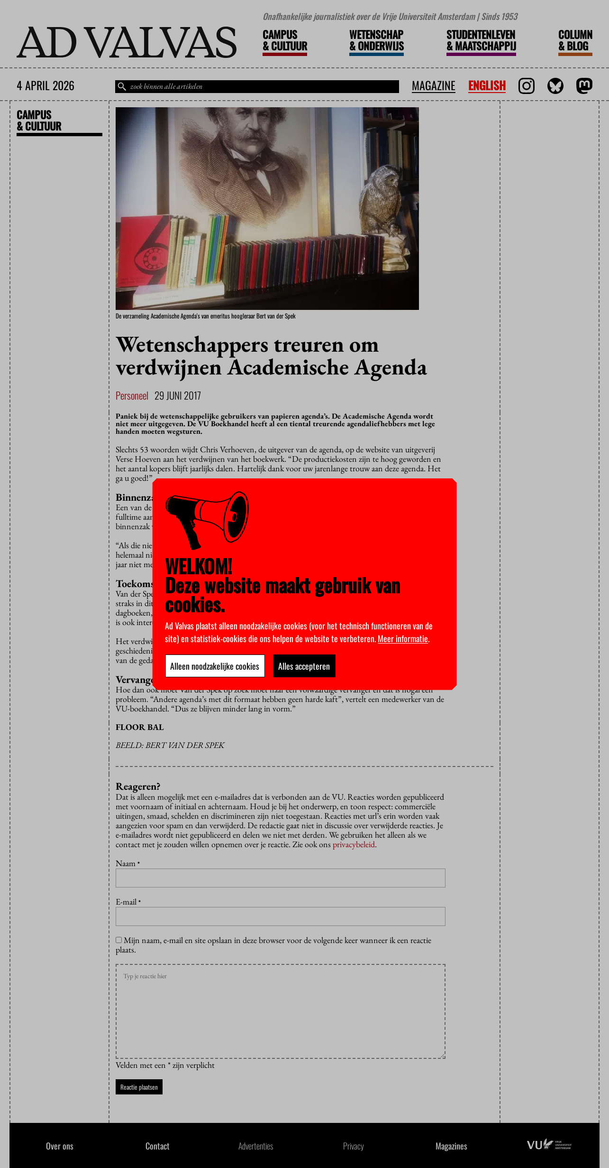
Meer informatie (403, 638)
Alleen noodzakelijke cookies (214, 666)
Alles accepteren (304, 666)
